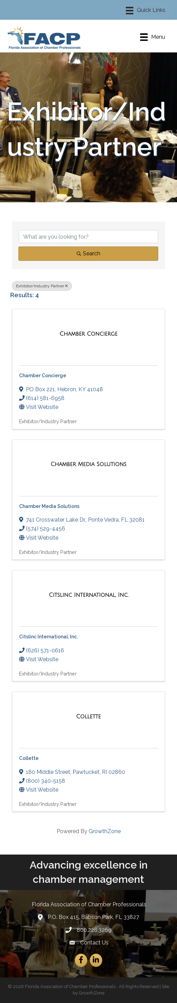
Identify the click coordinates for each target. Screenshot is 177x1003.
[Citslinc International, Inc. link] (88, 595)
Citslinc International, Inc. (48, 636)
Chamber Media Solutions (49, 506)
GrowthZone (105, 831)
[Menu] (145, 10)
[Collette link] (88, 716)
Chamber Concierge (42, 375)
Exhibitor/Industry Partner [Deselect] (42, 286)
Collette (29, 758)
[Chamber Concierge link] (89, 334)
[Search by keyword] (88, 236)
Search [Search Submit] (88, 253)
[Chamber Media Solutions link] (88, 464)
